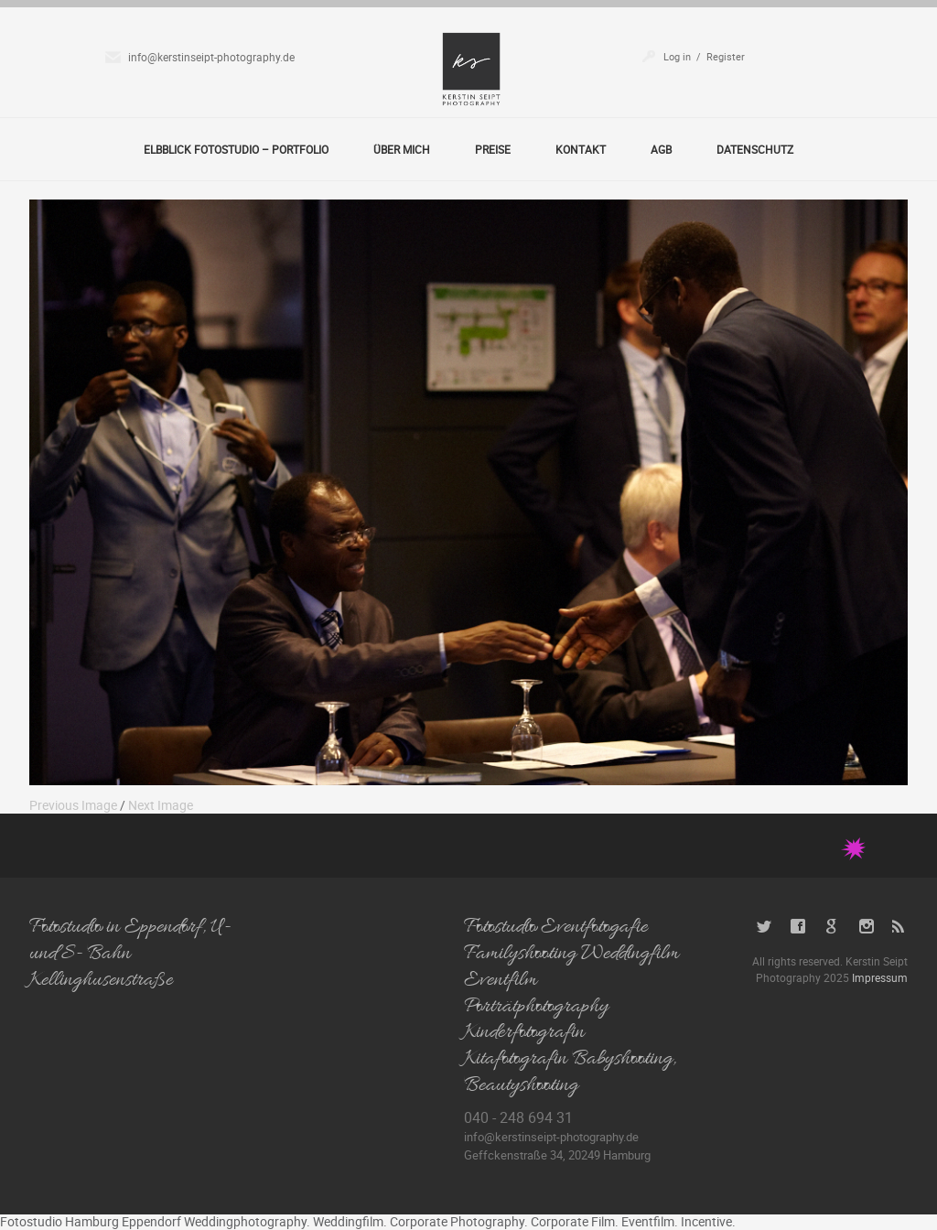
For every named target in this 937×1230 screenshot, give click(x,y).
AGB (661, 149)
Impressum (880, 977)
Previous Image (73, 805)
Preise (493, 149)
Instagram (866, 926)
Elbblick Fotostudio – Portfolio (236, 149)
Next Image (160, 805)
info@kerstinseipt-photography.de (211, 56)
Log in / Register (704, 56)
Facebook (798, 926)
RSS (900, 926)
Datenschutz (754, 149)
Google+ (832, 926)
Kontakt (580, 149)
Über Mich (401, 149)
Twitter (764, 926)
